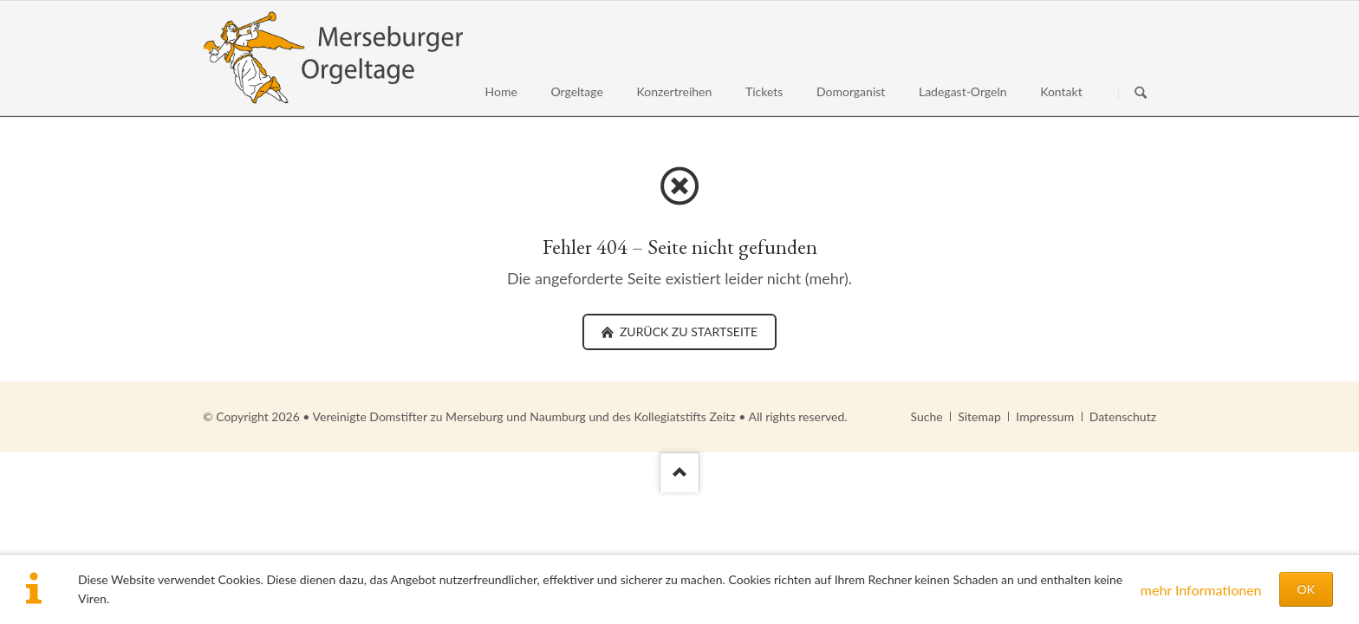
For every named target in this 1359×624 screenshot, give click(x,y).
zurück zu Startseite (687, 331)
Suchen (1141, 93)
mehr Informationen (1201, 590)
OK (1306, 589)
